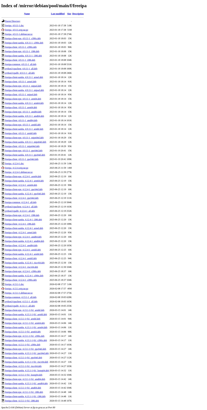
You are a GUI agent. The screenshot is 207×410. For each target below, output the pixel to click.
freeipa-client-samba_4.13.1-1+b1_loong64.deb (27, 370)
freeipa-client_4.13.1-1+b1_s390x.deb (22, 344)
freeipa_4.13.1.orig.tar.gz (16, 288)
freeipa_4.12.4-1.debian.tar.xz (18, 172)
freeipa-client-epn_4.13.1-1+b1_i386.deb (24, 392)
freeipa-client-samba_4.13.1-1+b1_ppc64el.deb (27, 353)
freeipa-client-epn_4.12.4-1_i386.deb (22, 215)
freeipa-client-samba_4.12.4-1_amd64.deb (24, 241)
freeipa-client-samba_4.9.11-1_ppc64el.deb (25, 155)
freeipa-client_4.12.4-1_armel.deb (20, 232)
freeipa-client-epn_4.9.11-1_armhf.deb (23, 124)
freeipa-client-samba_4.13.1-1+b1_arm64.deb (26, 327)
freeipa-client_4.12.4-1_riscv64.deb (21, 267)
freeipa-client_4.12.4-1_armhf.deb (21, 258)
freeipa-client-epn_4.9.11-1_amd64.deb (23, 112)
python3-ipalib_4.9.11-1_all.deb (20, 73)
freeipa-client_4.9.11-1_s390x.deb (21, 47)
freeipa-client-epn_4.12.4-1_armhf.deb (23, 250)
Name (27, 14)
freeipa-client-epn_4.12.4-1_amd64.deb (23, 237)
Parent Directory (12, 21)
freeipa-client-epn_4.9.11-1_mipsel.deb (23, 86)
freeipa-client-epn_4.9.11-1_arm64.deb (23, 99)
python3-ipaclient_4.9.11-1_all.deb (21, 68)
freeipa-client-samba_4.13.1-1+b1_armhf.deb (26, 314)
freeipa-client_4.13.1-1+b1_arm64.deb (23, 332)
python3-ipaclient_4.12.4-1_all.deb (21, 206)
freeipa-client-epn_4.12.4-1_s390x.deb (23, 271)
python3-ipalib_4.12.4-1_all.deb (20, 211)
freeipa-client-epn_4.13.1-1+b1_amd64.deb (25, 379)
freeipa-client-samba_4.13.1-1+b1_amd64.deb (26, 383)
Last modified (58, 14)
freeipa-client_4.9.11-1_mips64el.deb (22, 146)
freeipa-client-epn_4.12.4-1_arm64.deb (23, 176)
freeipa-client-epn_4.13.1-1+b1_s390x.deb (24, 336)
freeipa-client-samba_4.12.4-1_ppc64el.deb (25, 193)
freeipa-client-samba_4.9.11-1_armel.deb (24, 77)
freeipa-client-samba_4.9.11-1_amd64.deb (24, 116)
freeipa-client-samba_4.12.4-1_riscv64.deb (25, 262)
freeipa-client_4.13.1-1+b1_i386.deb (22, 401)
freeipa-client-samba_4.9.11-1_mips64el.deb (25, 142)
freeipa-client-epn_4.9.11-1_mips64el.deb (24, 137)
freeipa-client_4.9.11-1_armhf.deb (21, 133)
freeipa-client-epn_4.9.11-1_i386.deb (22, 51)
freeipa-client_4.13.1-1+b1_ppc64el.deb (23, 357)
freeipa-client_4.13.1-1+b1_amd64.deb (23, 388)
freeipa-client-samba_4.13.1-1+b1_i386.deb (25, 396)
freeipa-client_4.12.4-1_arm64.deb (21, 185)
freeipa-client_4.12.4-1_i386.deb (20, 224)
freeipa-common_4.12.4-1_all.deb (20, 202)
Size (69, 14)
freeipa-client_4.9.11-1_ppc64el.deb (21, 159)
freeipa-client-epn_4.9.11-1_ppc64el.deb (23, 150)
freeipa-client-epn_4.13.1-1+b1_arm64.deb (25, 323)
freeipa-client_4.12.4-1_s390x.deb (21, 280)
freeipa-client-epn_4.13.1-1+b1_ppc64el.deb (25, 349)
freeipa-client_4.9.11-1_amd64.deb (21, 120)
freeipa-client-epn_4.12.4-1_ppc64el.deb (24, 189)
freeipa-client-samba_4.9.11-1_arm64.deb (24, 103)
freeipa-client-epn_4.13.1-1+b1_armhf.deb (24, 310)
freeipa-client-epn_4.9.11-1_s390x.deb (23, 38)
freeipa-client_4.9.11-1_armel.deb (20, 81)
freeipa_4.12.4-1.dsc (14, 163)
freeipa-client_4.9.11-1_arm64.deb (21, 107)
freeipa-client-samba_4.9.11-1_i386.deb (23, 55)
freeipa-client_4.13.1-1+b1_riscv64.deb (23, 366)
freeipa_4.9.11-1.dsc (14, 25)
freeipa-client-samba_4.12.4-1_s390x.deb (24, 275)
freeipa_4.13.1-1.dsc (14, 284)
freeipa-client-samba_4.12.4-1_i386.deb (23, 219)
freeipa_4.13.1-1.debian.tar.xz (18, 293)
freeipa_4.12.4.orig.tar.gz (16, 168)
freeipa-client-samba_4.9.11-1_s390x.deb (24, 43)
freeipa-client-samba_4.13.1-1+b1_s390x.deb (26, 340)
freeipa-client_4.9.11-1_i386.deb (20, 60)
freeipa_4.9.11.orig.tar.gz (16, 30)
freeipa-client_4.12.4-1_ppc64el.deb (21, 198)
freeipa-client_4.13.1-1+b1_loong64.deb (23, 375)
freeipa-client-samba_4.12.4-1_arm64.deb (24, 181)
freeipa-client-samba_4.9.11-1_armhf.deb (24, 129)
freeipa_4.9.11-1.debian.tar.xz (18, 34)
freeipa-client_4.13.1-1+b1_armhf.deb (22, 319)
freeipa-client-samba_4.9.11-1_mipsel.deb (24, 90)
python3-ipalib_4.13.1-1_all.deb (20, 306)
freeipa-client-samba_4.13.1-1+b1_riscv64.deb (26, 362)
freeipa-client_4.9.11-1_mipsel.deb (21, 94)
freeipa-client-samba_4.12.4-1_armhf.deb (24, 254)
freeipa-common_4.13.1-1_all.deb (20, 297)
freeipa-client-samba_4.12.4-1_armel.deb (24, 228)
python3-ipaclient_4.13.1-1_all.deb (21, 301)
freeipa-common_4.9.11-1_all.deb (20, 64)
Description (78, 14)
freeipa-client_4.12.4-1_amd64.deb (21, 245)
